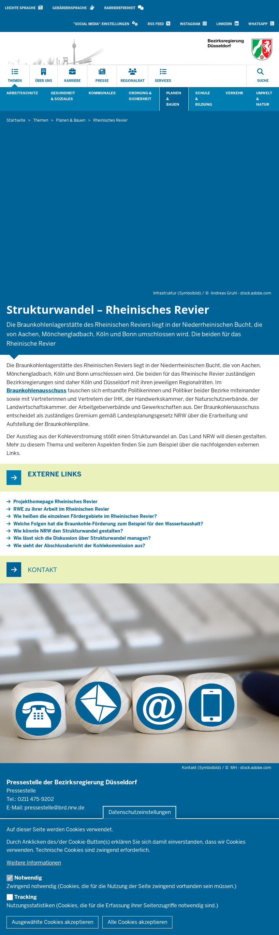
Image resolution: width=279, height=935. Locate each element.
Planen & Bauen (173, 99)
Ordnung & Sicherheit (140, 96)
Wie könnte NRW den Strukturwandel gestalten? (68, 531)
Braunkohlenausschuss (36, 390)
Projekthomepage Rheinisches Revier (55, 502)
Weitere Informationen (34, 862)
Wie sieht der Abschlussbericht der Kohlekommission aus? (79, 546)
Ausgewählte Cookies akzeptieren (52, 922)
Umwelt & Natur (264, 99)
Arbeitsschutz (22, 93)
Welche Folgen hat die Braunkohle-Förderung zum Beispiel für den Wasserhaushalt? (108, 524)
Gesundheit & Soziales (63, 96)
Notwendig (28, 877)
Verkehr (234, 93)
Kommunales (102, 93)
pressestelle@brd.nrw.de (54, 807)
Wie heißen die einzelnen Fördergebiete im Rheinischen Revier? (85, 516)
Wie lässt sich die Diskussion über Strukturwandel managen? (82, 538)
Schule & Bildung (203, 99)
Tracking (25, 897)
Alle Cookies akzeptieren (137, 922)
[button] (105, 24)
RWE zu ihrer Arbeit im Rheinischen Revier (61, 509)
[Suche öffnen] (263, 76)
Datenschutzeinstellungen (140, 812)
